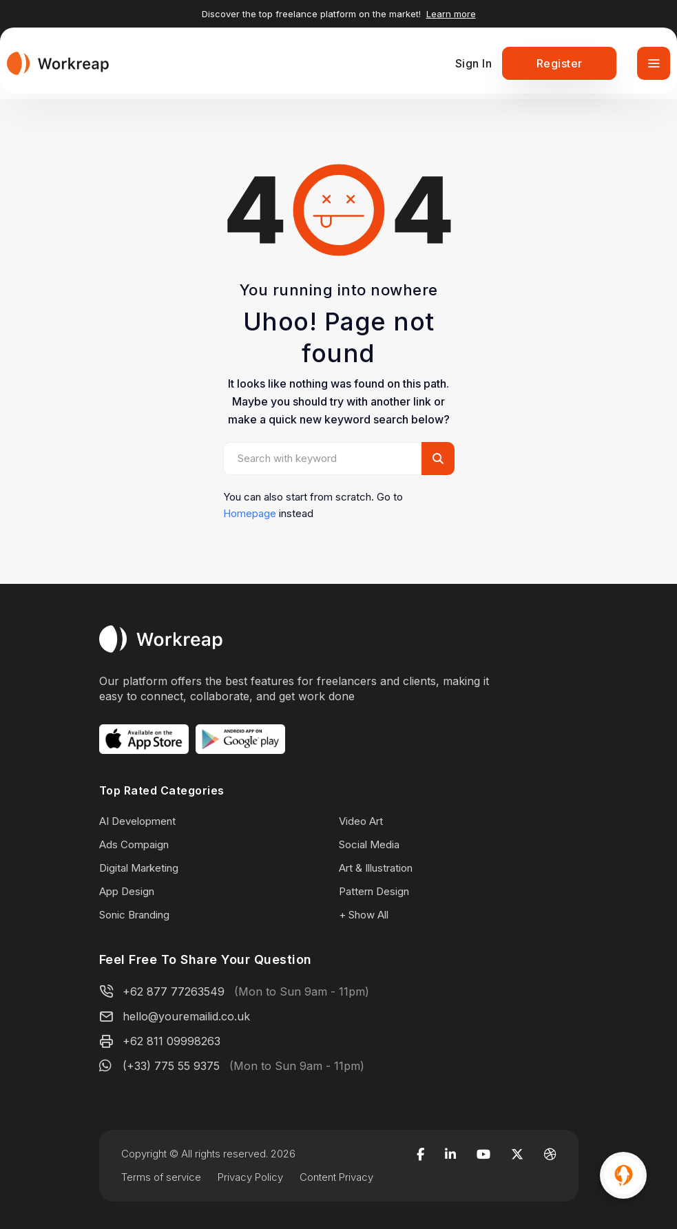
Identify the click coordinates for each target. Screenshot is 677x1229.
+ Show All (363, 914)
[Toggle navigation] (653, 63)
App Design (126, 891)
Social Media (369, 844)
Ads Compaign (134, 844)
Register (560, 63)
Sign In (473, 63)
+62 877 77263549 (174, 991)
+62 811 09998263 (171, 1041)
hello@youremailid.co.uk (186, 1016)
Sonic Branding (134, 914)
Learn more (451, 13)
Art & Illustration (376, 867)
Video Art (361, 821)
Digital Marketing (138, 867)
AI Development (137, 821)
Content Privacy (336, 1177)
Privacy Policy (250, 1177)
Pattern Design (374, 891)
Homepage (249, 513)
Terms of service (161, 1177)
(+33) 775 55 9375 (171, 1066)
